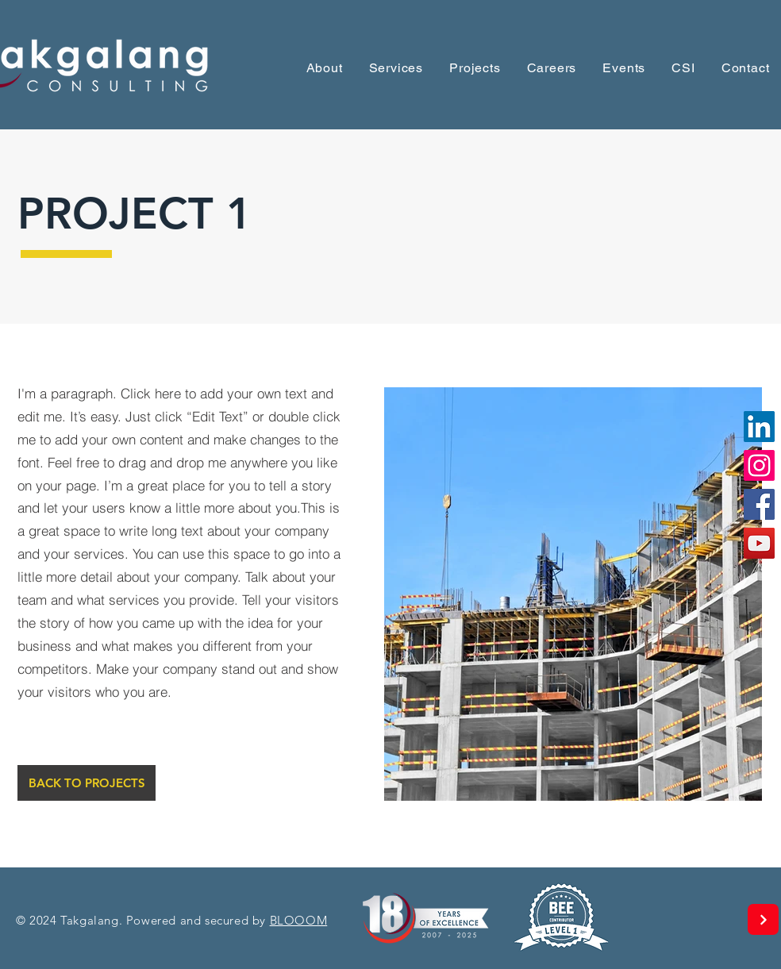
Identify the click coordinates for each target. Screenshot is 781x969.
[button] (624, 67)
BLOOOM (299, 920)
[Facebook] (759, 504)
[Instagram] (759, 465)
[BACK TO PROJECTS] (86, 783)
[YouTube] (759, 543)
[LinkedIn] (759, 426)
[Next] (763, 919)
